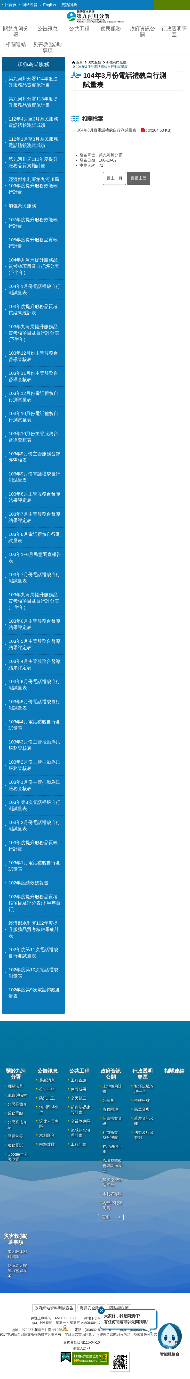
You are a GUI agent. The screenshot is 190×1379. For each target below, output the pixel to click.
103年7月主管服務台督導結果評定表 (34, 517)
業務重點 (15, 1113)
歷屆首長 (15, 1136)
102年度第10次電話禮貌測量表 (33, 973)
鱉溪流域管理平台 (112, 1182)
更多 (106, 1217)
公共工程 (79, 28)
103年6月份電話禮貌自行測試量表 (34, 684)
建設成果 (78, 1089)
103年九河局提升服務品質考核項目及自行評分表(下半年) (33, 333)
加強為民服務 (33, 64)
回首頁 (10, 5)
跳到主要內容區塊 (2, 2)
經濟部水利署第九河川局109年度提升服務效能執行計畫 (33, 186)
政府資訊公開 (142, 31)
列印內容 (180, 75)
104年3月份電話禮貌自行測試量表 (102, 67)
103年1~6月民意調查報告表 (34, 557)
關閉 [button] (162, 5)
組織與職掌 (17, 1095)
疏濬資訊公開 (144, 1121)
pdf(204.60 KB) (158, 130)
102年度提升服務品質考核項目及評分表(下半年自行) (34, 903)
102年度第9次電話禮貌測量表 (34, 993)
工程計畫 (78, 1144)
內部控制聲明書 (112, 1205)
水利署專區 (112, 1194)
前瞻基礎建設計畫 (80, 1109)
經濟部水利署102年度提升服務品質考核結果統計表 (33, 929)
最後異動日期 (73, 1342)
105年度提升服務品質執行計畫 (33, 243)
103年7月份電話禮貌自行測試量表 (34, 577)
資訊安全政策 (91, 1308)
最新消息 (47, 1080)
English (49, 5)
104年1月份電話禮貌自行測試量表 (34, 289)
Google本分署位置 (18, 1156)
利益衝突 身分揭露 (110, 1135)
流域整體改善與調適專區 (112, 1166)
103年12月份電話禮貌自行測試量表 (33, 396)
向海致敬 (47, 1144)
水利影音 (47, 1135)
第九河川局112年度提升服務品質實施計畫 (33, 162)
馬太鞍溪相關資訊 (17, 1254)
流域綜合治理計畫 (80, 1132)
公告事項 (47, 1089)
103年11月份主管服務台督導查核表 (33, 376)
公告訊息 (47, 28)
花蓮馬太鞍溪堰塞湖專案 (17, 1271)
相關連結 (16, 44)
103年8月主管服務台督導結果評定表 (34, 497)
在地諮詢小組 (112, 1149)
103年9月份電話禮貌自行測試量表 (34, 477)
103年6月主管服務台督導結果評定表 (34, 624)
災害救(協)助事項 (47, 47)
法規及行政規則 (144, 1135)
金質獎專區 (80, 1121)
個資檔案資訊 (112, 1121)
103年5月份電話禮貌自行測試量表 (34, 704)
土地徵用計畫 (112, 1088)
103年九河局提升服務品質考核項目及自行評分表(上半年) (33, 601)
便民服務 (111, 28)
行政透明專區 (174, 31)
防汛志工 (47, 1098)
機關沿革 (15, 1086)
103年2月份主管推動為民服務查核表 (34, 765)
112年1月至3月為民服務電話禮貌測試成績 (33, 142)
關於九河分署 (16, 31)
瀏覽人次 (80, 1348)
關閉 (101, 1310)
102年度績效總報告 (28, 882)
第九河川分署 (95, 16)
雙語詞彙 (69, 5)
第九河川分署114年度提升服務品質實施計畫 (33, 82)
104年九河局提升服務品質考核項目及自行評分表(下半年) (33, 266)
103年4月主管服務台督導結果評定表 (34, 664)
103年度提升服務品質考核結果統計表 (33, 309)
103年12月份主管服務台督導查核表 (33, 356)
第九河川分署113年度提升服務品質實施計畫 (33, 102)
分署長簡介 (17, 1104)
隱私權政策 (119, 1308)
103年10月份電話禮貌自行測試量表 (33, 416)
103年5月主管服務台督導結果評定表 (34, 644)
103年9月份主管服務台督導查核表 (34, 457)
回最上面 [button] (138, 178)
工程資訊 (78, 1080)
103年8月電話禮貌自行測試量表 (34, 537)
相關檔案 (92, 119)
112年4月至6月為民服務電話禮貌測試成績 (33, 122)
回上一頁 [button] (114, 178)
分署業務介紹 (17, 1124)
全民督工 (78, 1098)
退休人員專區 (49, 1123)
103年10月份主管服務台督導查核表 (33, 436)
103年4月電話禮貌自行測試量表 (34, 725)
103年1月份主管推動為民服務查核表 (34, 785)
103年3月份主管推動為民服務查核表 (34, 745)
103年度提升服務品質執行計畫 (33, 845)
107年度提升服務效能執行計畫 (33, 222)
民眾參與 (142, 1109)
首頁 (79, 62)
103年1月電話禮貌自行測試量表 (34, 866)
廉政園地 (110, 1109)
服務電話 (15, 1145)
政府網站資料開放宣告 (54, 1308)
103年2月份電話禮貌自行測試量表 (34, 825)
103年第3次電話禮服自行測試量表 (34, 805)
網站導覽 (30, 5)
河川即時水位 (49, 1109)
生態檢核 (142, 1100)
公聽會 (108, 1100)
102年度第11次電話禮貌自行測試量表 (33, 952)
